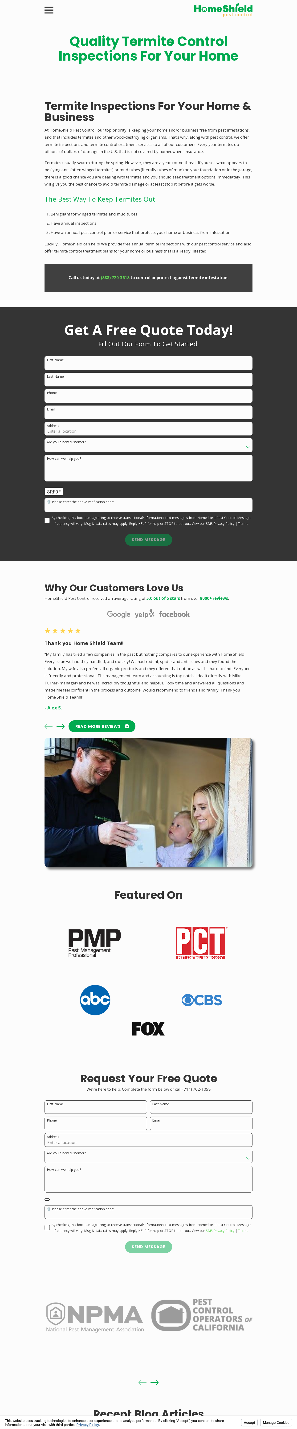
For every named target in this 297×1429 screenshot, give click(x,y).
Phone (52, 393)
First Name (55, 360)
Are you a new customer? (66, 442)
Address (53, 426)
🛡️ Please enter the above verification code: (80, 502)
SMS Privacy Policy (220, 523)
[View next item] (61, 726)
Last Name (55, 377)
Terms (243, 523)
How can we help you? (64, 459)
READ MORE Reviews (102, 726)
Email (51, 409)
